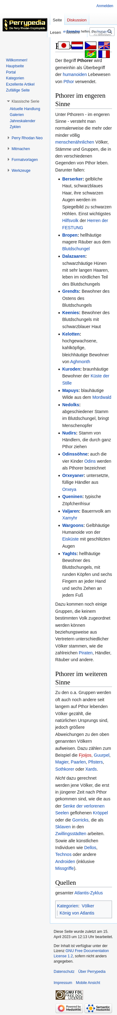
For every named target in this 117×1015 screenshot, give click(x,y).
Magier (61, 761)
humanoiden (75, 74)
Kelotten (71, 334)
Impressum (63, 983)
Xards (91, 769)
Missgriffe (64, 868)
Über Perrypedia (91, 971)
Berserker (72, 178)
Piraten (86, 652)
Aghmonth (80, 361)
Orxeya (69, 489)
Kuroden (71, 369)
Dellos (90, 847)
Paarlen (78, 761)
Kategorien (67, 905)
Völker (88, 905)
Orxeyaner (73, 475)
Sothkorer (64, 769)
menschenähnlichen (74, 142)
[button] (25, 101)
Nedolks (70, 404)
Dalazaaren (73, 256)
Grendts (70, 291)
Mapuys (70, 390)
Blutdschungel (76, 248)
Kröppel (100, 812)
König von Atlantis (77, 912)
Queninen (72, 496)
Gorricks (80, 819)
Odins (90, 461)
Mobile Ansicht (88, 983)
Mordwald (101, 397)
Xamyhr (69, 517)
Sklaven (63, 826)
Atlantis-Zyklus (88, 892)
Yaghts (69, 553)
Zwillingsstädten (70, 833)
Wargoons (72, 525)
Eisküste (70, 538)
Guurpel (102, 755)
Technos (63, 854)
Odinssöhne (74, 454)
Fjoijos (85, 755)
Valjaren (70, 511)
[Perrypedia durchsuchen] (102, 31)
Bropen (69, 235)
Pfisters (95, 761)
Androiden (65, 861)
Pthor (68, 81)
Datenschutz (64, 971)
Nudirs (69, 432)
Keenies (70, 312)
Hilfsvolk (70, 220)
